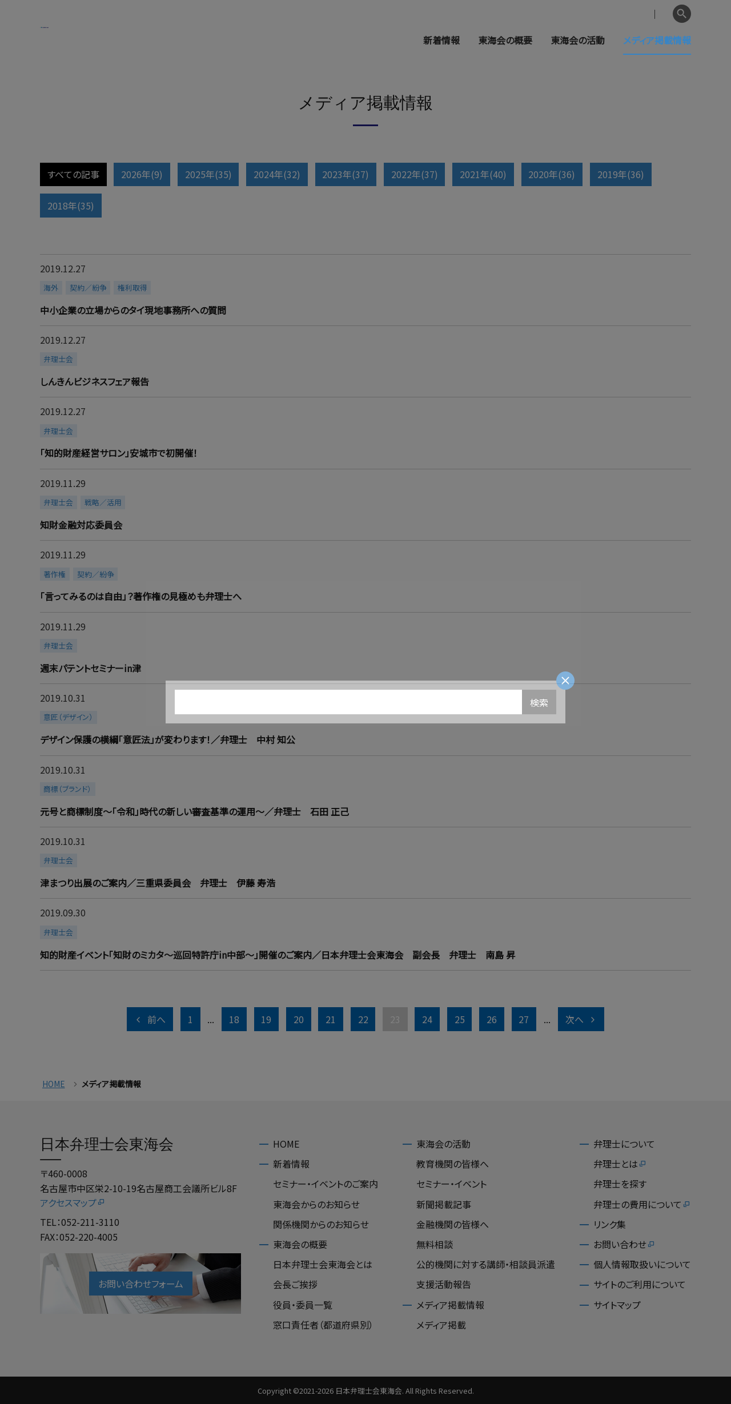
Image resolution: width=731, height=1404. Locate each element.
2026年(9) (142, 174)
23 (395, 1019)
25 (460, 1019)
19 (266, 1019)
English (652, 14)
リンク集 (609, 1224)
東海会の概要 (505, 40)
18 (234, 1019)
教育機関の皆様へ (452, 1163)
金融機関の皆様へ (452, 1224)
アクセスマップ (73, 1202)
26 (492, 1019)
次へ (581, 1019)
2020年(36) (551, 174)
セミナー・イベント (451, 1183)
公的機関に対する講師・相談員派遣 (485, 1264)
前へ (150, 1019)
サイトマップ (617, 1304)
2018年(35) (70, 205)
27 (524, 1019)
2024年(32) (277, 174)
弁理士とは (620, 1163)
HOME (53, 1084)
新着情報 (441, 40)
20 (299, 1019)
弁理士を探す (619, 1183)
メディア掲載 (441, 1324)
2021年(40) (483, 174)
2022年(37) (414, 174)
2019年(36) (620, 174)
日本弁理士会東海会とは (322, 1264)
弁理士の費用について (642, 1204)
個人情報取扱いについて (642, 1264)
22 (363, 1019)
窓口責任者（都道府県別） (323, 1324)
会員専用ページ (595, 14)
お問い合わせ (624, 1244)
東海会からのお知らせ (316, 1204)
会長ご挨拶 (295, 1284)
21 (331, 1019)
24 (427, 1019)
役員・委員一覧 (302, 1304)
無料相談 (434, 1244)
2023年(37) (345, 174)
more (364, 289)
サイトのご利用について (639, 1284)
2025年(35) (208, 174)
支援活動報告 (443, 1284)
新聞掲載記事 (443, 1204)
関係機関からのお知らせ (321, 1224)
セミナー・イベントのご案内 (325, 1183)
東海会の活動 (578, 40)
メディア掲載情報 (657, 40)
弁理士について (624, 1143)
